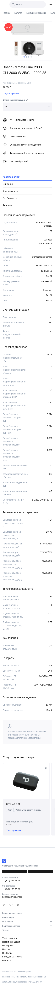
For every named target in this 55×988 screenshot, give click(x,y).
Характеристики (11, 177)
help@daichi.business (12, 897)
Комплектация (10, 191)
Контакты (6, 960)
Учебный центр (9, 938)
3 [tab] (28, 57)
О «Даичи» (7, 953)
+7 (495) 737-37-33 (11, 889)
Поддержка (7, 945)
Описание (8, 184)
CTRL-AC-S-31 (13, 804)
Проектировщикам (11, 942)
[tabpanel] (27, 40)
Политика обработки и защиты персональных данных (24, 977)
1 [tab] (24, 57)
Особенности (10, 198)
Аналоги (7, 205)
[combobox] (27, 107)
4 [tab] (31, 57)
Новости (6, 949)
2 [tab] (26, 57)
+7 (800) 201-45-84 (11, 880)
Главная (6, 13)
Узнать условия (13, 830)
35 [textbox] (6, 107)
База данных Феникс (12, 957)
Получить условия (11, 93)
